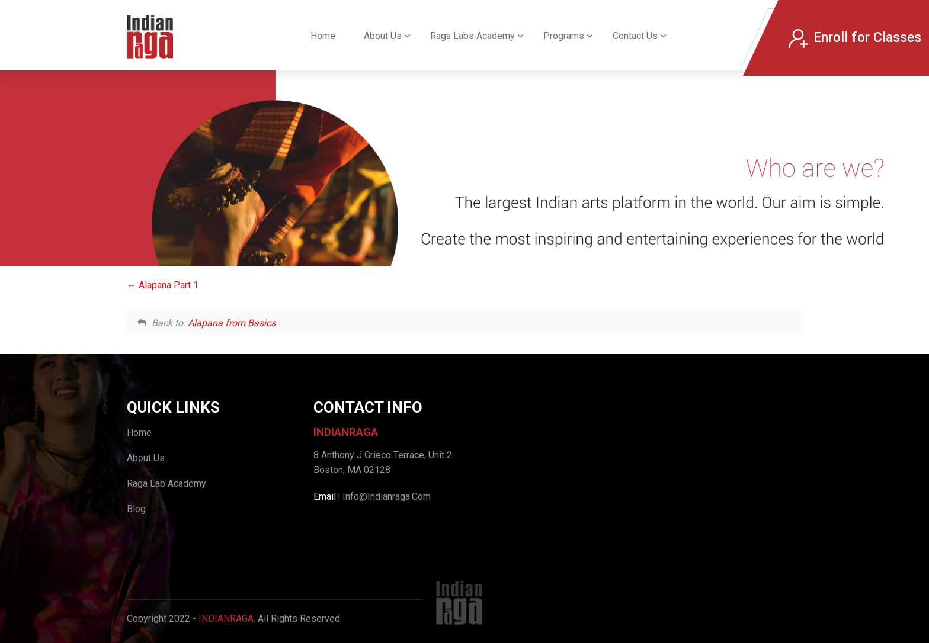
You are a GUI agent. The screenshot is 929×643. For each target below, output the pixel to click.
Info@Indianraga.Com (386, 496)
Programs (563, 35)
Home (322, 35)
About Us (383, 35)
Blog (136, 509)
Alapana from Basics (232, 323)
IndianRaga (226, 618)
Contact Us (635, 35)
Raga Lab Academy (166, 483)
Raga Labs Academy (472, 35)
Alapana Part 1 (162, 285)
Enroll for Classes (855, 38)
